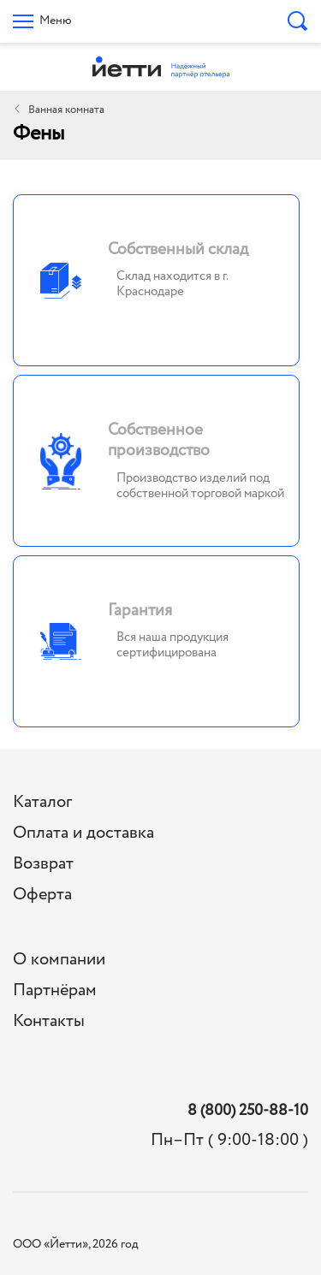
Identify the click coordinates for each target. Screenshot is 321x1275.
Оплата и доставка (83, 833)
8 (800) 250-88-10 (247, 1111)
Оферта (42, 894)
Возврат (43, 863)
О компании (59, 959)
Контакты (49, 1021)
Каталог (42, 802)
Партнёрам (55, 990)
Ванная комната (66, 110)
